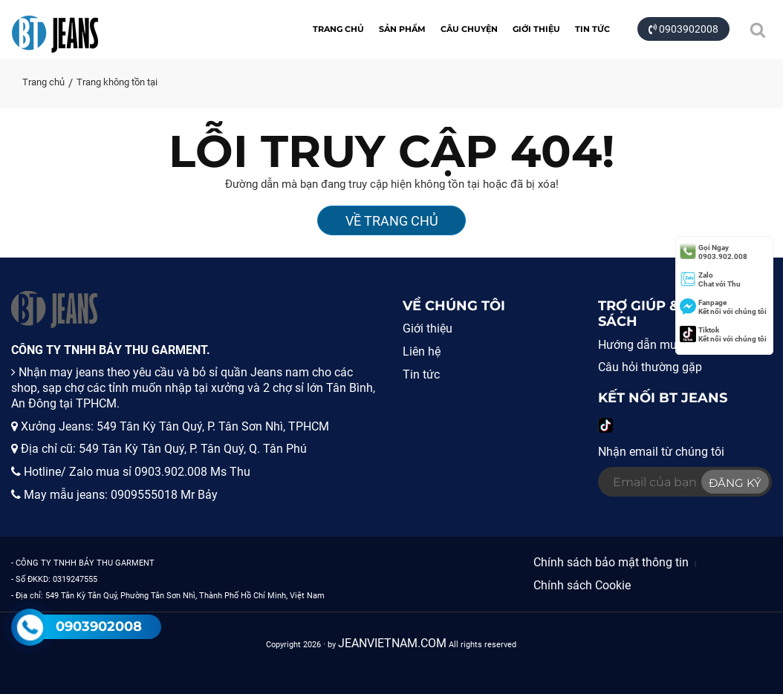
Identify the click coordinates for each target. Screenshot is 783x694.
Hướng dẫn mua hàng (655, 345)
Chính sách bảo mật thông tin (611, 562)
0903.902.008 (713, 252)
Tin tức (421, 374)
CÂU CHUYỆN (469, 29)
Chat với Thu (710, 279)
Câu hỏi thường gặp (650, 367)
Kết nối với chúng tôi (723, 306)
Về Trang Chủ (391, 221)
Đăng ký (735, 483)
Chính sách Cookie (582, 585)
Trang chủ (338, 29)
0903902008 (683, 29)
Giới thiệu (536, 29)
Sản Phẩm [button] (402, 29)
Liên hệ (422, 351)
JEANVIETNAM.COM (392, 643)
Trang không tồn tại (117, 82)
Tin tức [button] (592, 29)
